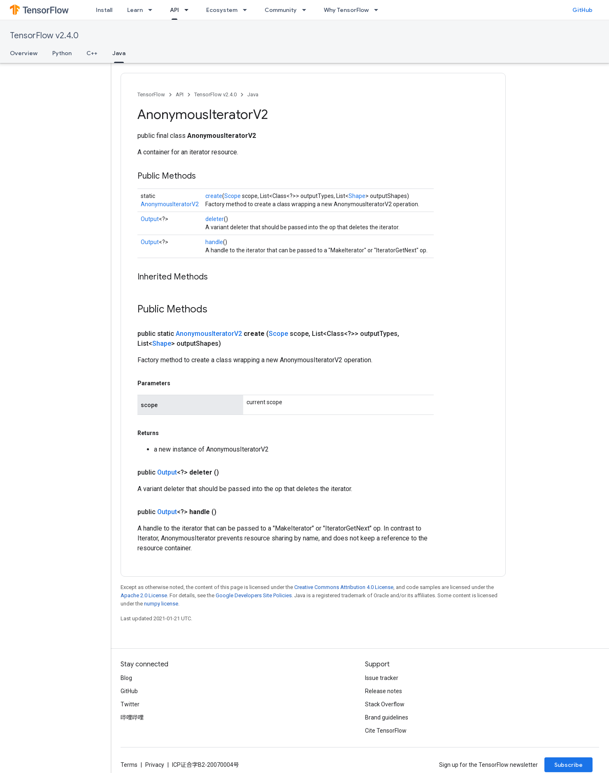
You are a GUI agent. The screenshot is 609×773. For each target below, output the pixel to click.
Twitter (130, 704)
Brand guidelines (386, 717)
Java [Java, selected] (119, 53)
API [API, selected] (174, 10)
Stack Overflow (384, 704)
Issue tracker (381, 678)
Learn (135, 10)
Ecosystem (221, 10)
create (213, 196)
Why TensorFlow (346, 10)
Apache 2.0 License (144, 595)
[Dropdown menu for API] (189, 10)
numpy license (161, 604)
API (180, 94)
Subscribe (568, 764)
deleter (214, 219)
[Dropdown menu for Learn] (153, 10)
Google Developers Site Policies (254, 595)
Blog (126, 678)
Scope (232, 196)
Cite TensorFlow (386, 730)
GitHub (582, 10)
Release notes (383, 691)
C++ (92, 53)
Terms (129, 764)
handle (214, 242)
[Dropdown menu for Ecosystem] (247, 10)
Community (281, 10)
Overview (23, 53)
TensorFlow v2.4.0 (44, 35)
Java (252, 94)
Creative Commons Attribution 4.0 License (343, 587)
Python (62, 53)
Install (104, 10)
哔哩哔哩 (132, 717)
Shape (357, 196)
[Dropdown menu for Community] (306, 10)
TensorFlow (151, 94)
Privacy (154, 764)
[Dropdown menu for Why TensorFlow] (378, 10)
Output (150, 219)
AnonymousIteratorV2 (170, 204)
